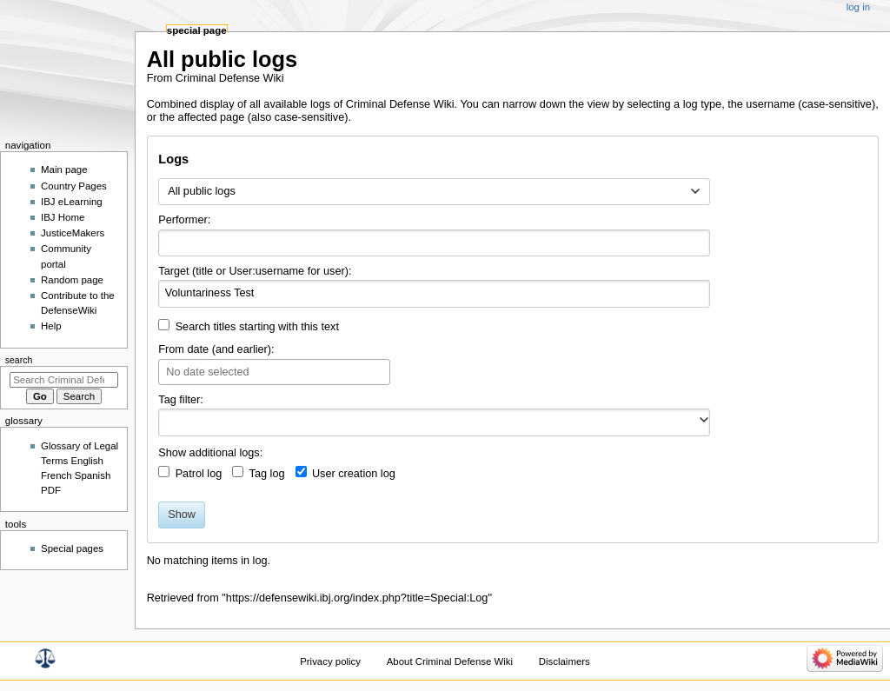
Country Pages (74, 186)
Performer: (184, 220)
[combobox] (434, 192)
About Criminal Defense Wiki (450, 661)
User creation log (353, 474)
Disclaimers (564, 661)
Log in (858, 7)
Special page (197, 30)
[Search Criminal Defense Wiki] (64, 380)
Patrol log (199, 474)
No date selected (207, 372)
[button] (704, 420)
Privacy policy (330, 661)
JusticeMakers (72, 233)
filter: (180, 400)
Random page (72, 280)
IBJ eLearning (72, 201)
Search (19, 360)
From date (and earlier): (216, 349)
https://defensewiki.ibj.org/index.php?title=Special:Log (357, 598)
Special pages (72, 548)
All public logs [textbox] (202, 191)
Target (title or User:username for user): (254, 271)
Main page (64, 169)
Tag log (267, 474)
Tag (167, 400)
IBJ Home (62, 217)
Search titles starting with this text (257, 327)
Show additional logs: (210, 453)
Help (51, 326)
